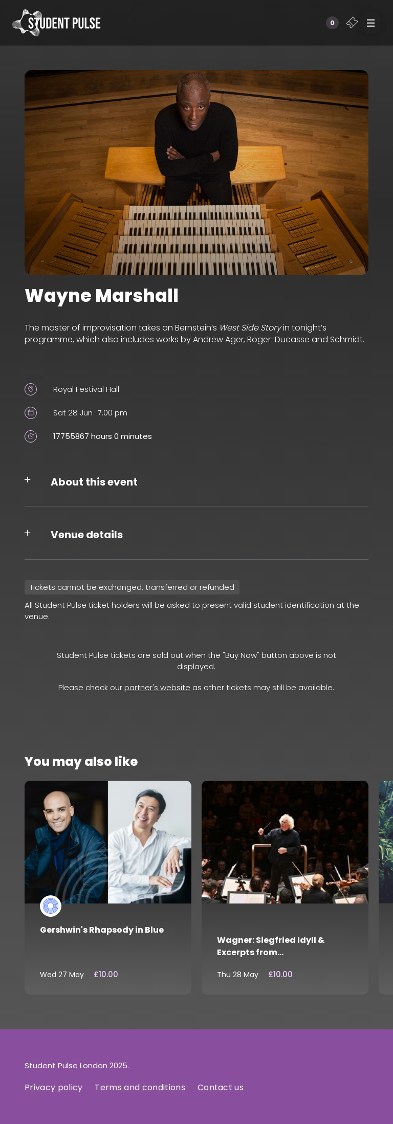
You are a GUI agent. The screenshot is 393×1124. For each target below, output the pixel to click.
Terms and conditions (140, 1087)
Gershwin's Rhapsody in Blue (102, 930)
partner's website (157, 687)
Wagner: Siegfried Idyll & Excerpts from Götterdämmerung (270, 952)
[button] (370, 22)
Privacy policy (53, 1087)
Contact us (221, 1087)
